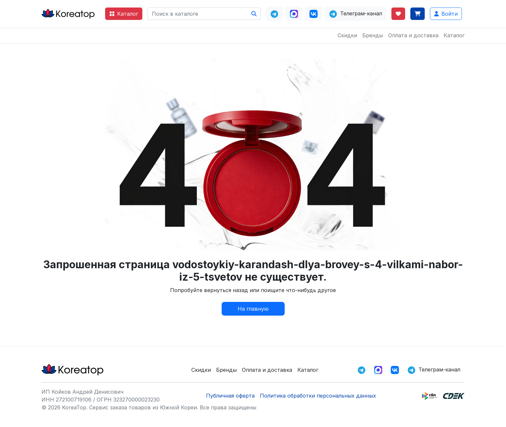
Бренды (372, 35)
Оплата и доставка (413, 35)
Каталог (123, 13)
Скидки (347, 35)
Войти (446, 13)
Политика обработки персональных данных (318, 395)
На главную (253, 308)
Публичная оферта (230, 395)
